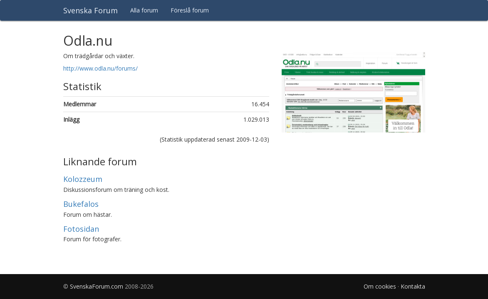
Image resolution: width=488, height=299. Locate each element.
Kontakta (413, 286)
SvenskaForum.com (96, 286)
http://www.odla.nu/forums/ (100, 68)
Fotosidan (81, 229)
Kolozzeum (82, 179)
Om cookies (380, 286)
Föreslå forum (190, 10)
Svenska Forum (90, 10)
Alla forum (144, 10)
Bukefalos (81, 204)
